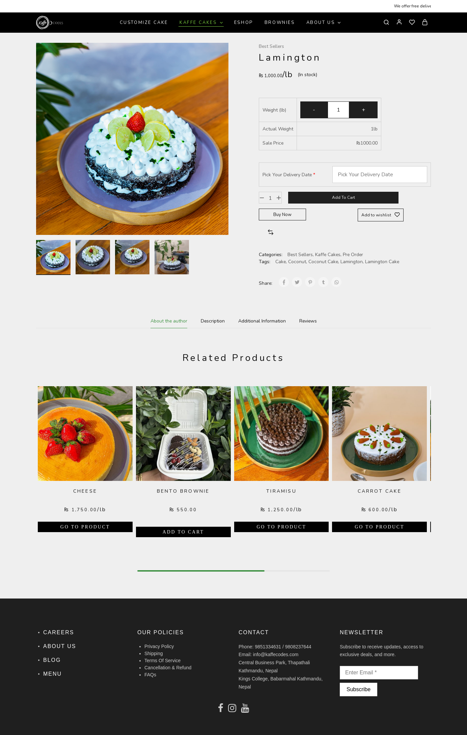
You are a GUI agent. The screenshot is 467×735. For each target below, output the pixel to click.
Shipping (153, 653)
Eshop (243, 23)
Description (213, 321)
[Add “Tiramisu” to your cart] (281, 527)
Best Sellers (271, 46)
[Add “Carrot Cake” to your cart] (379, 527)
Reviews (308, 321)
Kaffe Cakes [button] (202, 23)
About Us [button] (324, 23)
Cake (280, 261)
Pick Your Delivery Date (287, 175)
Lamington (351, 261)
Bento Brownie (183, 491)
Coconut (297, 261)
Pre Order (353, 254)
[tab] (169, 321)
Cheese (85, 491)
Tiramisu (281, 491)
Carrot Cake (380, 491)
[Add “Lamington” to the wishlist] (380, 215)
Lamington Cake (382, 261)
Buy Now (282, 215)
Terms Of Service (162, 660)
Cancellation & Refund (167, 667)
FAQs (150, 674)
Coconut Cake (323, 261)
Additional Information (262, 321)
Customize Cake (144, 23)
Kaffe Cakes (327, 254)
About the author (168, 321)
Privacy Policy (159, 646)
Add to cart (343, 197)
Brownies (280, 23)
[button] (270, 232)
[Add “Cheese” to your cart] (85, 527)
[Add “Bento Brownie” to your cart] (183, 532)
